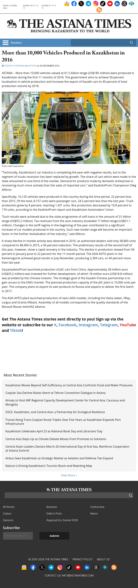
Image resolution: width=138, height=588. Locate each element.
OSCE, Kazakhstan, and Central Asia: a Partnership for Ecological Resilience (55, 412)
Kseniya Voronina (15, 65)
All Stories (9, 506)
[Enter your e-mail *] (18, 536)
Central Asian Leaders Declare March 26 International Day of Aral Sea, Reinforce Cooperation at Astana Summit (67, 448)
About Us (103, 559)
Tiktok (16, 330)
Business (52, 506)
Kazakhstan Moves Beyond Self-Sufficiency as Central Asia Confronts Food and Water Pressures (69, 385)
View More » (69, 475)
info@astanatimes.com (77, 575)
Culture (7, 513)
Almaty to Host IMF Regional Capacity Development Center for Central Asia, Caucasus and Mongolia (65, 402)
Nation (32, 65)
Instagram (88, 324)
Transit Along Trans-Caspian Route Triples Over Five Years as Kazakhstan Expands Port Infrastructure (63, 422)
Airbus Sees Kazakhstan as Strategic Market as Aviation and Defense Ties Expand (59, 458)
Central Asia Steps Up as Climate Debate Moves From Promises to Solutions (55, 439)
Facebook (68, 324)
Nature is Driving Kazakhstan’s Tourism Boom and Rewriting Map (48, 466)
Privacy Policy (83, 559)
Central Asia (97, 506)
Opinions (8, 520)
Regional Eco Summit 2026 (62, 520)
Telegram (109, 324)
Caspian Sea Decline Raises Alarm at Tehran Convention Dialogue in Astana (55, 393)
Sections (16, 42)
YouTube (128, 324)
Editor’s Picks (54, 513)
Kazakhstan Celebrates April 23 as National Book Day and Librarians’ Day (53, 431)
